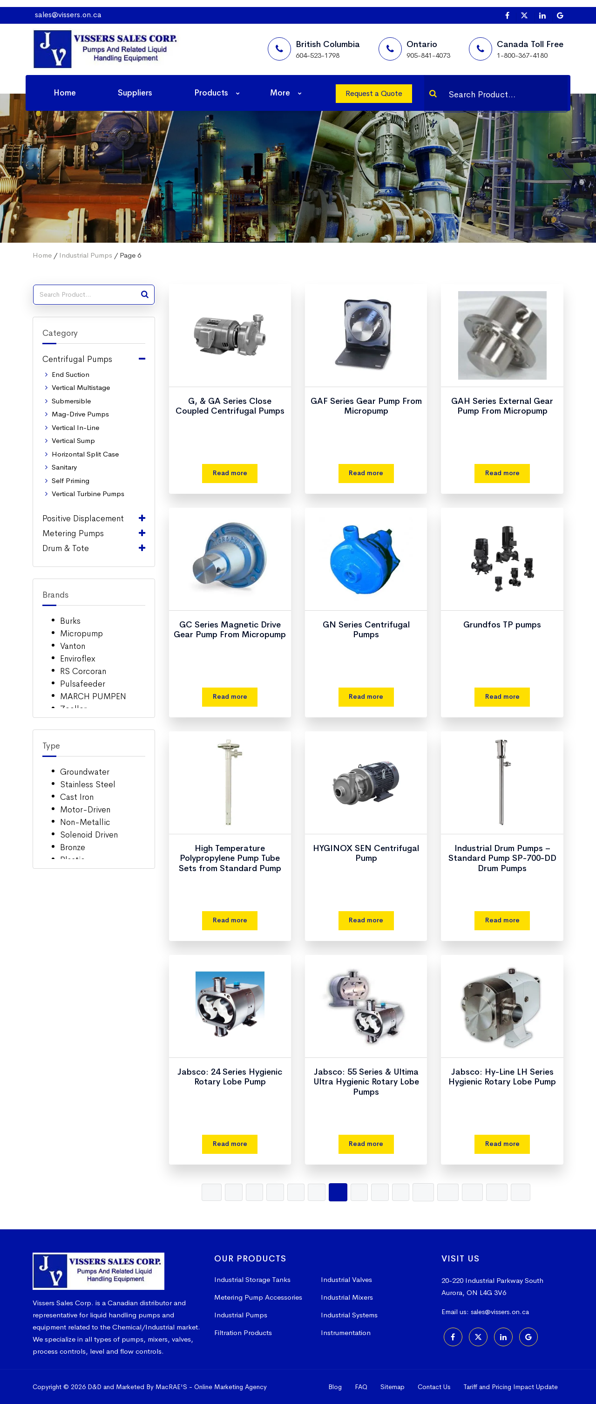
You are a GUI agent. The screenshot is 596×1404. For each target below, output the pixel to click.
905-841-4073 (428, 55)
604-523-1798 (317, 55)
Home (65, 93)
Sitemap (392, 1387)
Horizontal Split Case (85, 454)
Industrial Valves (346, 1279)
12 (477, 1192)
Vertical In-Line (75, 427)
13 (502, 1192)
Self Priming (70, 480)
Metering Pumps (73, 533)
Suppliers (135, 93)
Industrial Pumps (85, 255)
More (280, 93)
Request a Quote (373, 93)
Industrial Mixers (347, 1297)
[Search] (433, 93)
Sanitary (64, 467)
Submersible (71, 400)
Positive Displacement (83, 518)
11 (451, 1192)
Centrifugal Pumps (77, 359)
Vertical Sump (73, 440)
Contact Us (434, 1387)
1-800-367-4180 (522, 55)
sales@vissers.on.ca (68, 15)
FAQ (361, 1387)
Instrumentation (346, 1332)
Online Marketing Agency (230, 1387)
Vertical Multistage (81, 387)
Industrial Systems (349, 1314)
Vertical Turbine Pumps (88, 493)
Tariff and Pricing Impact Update (510, 1387)
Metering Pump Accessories (258, 1297)
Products (211, 93)
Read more (230, 473)
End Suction (70, 374)
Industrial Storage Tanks (252, 1279)
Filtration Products (243, 1332)
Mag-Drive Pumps (80, 413)
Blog (335, 1387)
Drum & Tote (65, 548)
